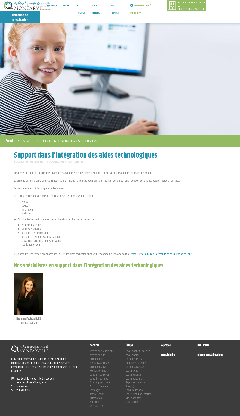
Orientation (96, 387)
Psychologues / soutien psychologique (138, 342)
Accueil (10, 129)
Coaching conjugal (99, 363)
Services (52, 5)
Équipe (67, 5)
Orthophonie (96, 348)
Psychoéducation (99, 375)
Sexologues (131, 375)
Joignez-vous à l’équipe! (137, 9)
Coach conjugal (133, 359)
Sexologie (95, 379)
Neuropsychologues (136, 351)
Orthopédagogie (98, 355)
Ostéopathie (96, 394)
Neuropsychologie (99, 351)
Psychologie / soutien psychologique (101, 342)
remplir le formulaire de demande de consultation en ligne (161, 243)
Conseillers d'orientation (138, 383)
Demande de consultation (220, 6)
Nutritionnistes (133, 387)
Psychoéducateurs (135, 371)
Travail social (97, 383)
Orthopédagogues (135, 355)
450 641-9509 (168, 15)
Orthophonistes (134, 348)
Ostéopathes (132, 390)
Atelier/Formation (99, 359)
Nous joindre (113, 9)
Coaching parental (99, 367)
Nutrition (94, 390)
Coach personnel (134, 367)
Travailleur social (134, 379)
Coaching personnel (100, 371)
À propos (81, 9)
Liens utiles (95, 9)
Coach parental (133, 363)
